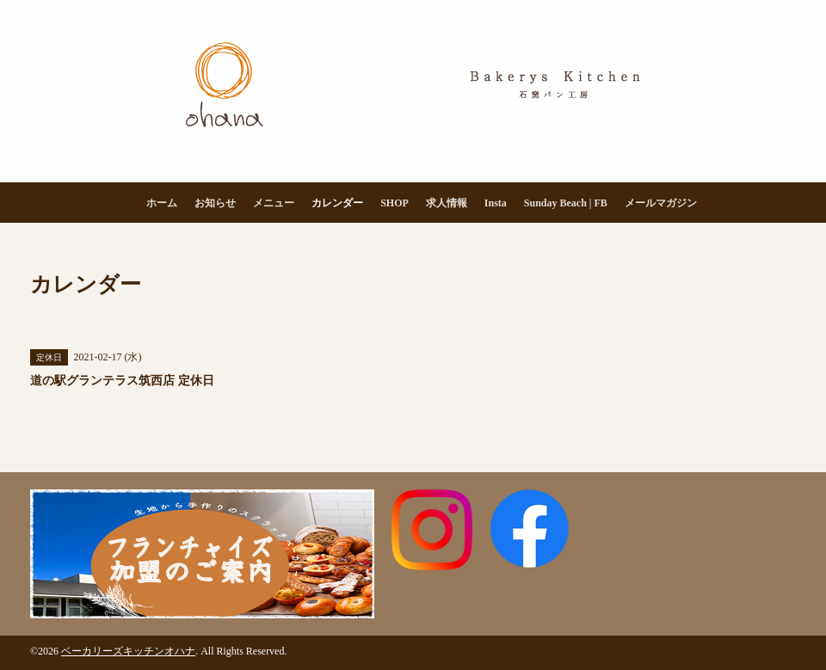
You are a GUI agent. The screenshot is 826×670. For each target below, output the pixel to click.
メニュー (273, 203)
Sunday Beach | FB (565, 203)
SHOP (394, 203)
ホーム (161, 203)
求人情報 (446, 203)
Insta (495, 203)
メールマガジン (661, 203)
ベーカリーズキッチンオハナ (128, 651)
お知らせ (215, 203)
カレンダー (337, 203)
